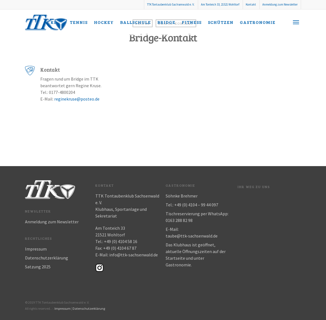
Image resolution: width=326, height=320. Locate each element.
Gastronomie (257, 22)
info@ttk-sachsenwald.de (133, 255)
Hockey (104, 22)
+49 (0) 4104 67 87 (119, 248)
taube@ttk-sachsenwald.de (192, 236)
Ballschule (135, 22)
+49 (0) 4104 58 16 (120, 241)
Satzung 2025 (38, 266)
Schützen (220, 22)
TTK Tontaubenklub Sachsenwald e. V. (171, 4)
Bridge (166, 22)
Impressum (36, 249)
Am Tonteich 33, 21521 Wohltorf (220, 4)
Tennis (79, 22)
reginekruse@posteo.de (76, 99)
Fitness (191, 22)
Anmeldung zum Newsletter (280, 4)
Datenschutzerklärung (46, 258)
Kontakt (251, 4)
